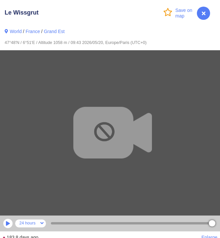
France (32, 31)
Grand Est (54, 31)
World (15, 31)
